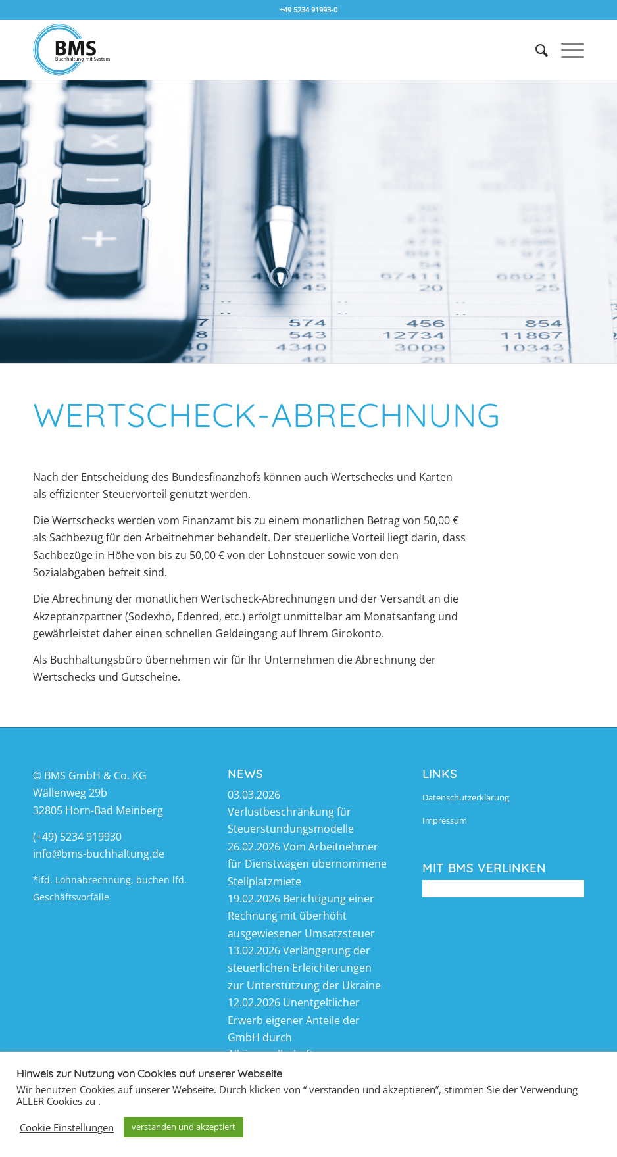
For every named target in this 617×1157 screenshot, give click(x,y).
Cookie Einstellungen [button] (67, 1127)
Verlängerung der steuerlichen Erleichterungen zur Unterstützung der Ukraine (304, 968)
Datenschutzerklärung (465, 797)
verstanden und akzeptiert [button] (183, 1127)
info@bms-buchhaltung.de (98, 854)
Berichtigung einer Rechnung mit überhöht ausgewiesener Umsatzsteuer (301, 916)
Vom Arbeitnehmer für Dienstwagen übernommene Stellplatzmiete (307, 864)
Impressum (444, 820)
